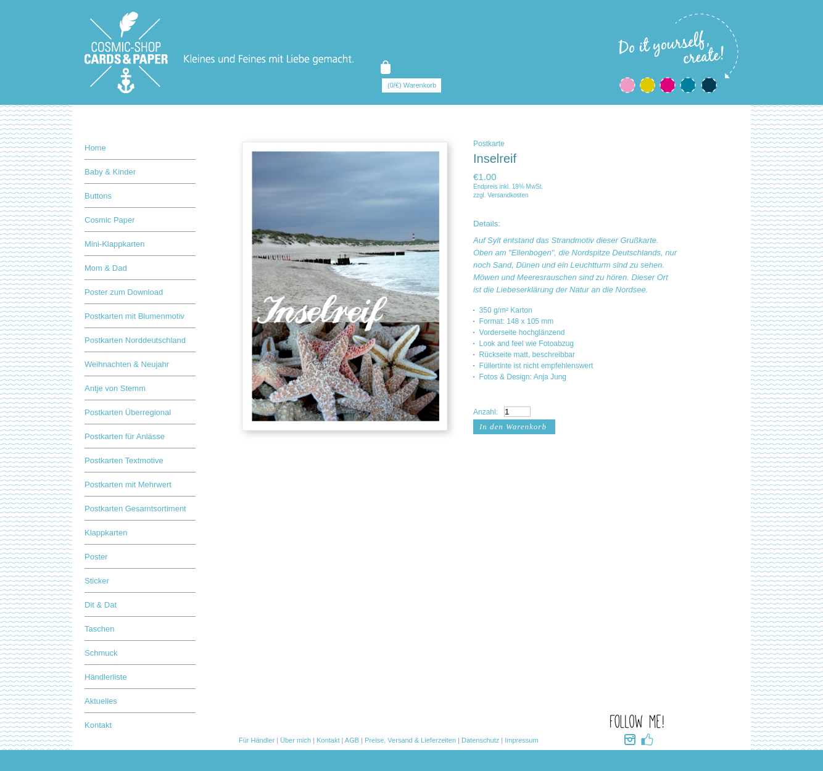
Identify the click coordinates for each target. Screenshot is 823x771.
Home (95, 147)
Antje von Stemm (115, 388)
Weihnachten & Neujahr (127, 364)
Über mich (295, 740)
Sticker (97, 580)
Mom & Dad (106, 268)
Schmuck (101, 653)
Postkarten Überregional (128, 412)
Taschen (99, 628)
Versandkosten (507, 195)
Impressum (521, 740)
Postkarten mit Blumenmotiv (134, 316)
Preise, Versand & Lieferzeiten (410, 740)
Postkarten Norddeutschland (135, 340)
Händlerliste (106, 677)
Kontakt (98, 725)
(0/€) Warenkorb (411, 85)
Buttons (98, 195)
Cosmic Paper (110, 220)
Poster (96, 556)
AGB (352, 740)
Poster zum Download (124, 292)
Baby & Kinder (110, 171)
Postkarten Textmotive (124, 460)
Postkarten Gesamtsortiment (135, 508)
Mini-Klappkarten (115, 244)
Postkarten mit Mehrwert (128, 484)
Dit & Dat (101, 604)
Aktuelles (101, 701)
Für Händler (257, 740)
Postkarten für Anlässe (125, 436)
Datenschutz (480, 740)
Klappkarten (106, 532)
